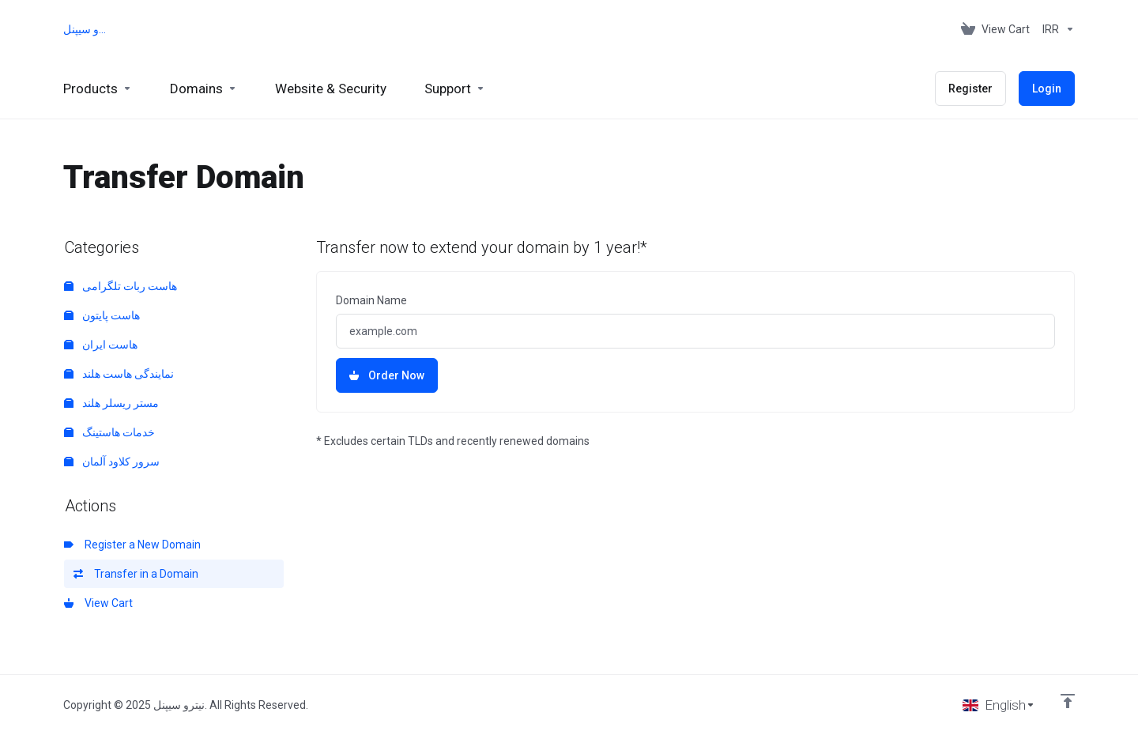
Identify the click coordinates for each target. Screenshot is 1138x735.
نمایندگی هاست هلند (119, 374)
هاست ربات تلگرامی (120, 286)
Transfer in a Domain (135, 573)
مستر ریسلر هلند (111, 403)
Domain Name (371, 300)
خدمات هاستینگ (109, 432)
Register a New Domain (132, 544)
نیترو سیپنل (87, 29)
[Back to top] (1067, 701)
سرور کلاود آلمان (112, 461)
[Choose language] (999, 705)
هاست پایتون (102, 315)
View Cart (98, 603)
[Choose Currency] (1055, 29)
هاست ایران (101, 344)
